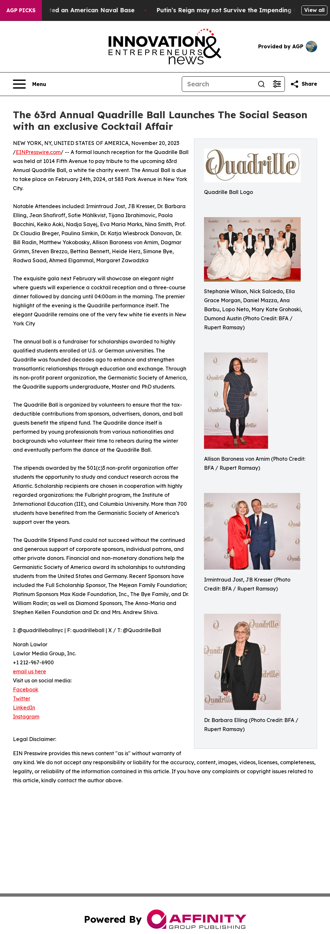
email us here (29, 671)
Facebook (25, 689)
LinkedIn (24, 707)
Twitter (21, 698)
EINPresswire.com (38, 152)
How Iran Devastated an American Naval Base (73, 10)
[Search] (218, 84)
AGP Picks (20, 10)
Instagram (26, 716)
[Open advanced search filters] (277, 84)
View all (314, 10)
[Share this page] (303, 84)
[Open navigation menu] (29, 84)
